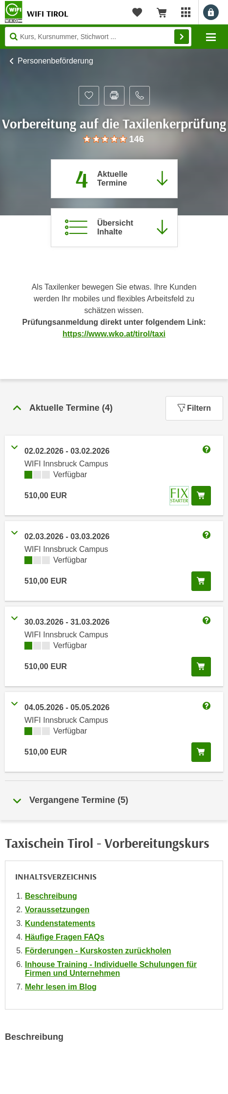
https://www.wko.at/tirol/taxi (114, 334)
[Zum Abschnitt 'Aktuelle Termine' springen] (114, 178)
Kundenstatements (60, 923)
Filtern (194, 408)
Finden (181, 36)
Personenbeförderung (55, 61)
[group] (114, 139)
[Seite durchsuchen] (98, 36)
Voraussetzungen (57, 909)
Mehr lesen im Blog (61, 987)
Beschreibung (51, 896)
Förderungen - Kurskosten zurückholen (98, 951)
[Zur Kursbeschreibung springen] (114, 227)
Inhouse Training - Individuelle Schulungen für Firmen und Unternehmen (111, 968)
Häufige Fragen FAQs (64, 937)
